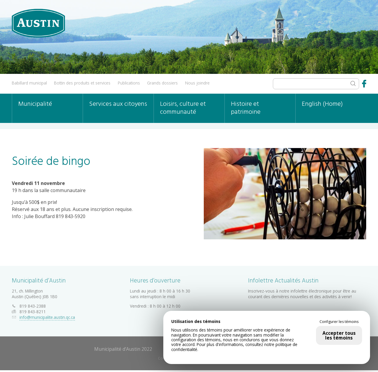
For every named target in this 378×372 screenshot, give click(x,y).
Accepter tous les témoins (339, 335)
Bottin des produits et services (82, 83)
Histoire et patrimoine (245, 108)
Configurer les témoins (339, 321)
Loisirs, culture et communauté (183, 108)
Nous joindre (197, 83)
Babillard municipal (29, 83)
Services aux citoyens (118, 104)
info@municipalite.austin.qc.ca (47, 316)
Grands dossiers (162, 83)
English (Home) (322, 104)
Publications (129, 83)
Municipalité (35, 104)
